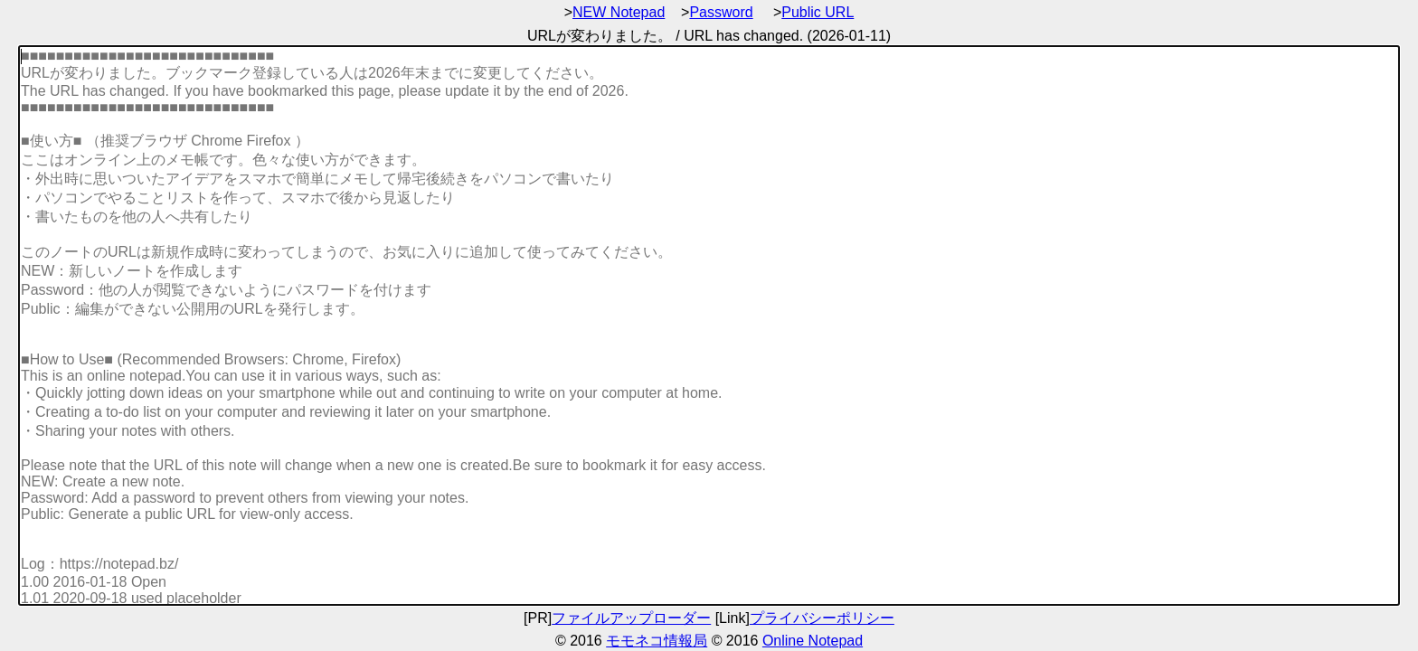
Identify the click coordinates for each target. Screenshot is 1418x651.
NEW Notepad (618, 12)
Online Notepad (812, 640)
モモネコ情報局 (656, 640)
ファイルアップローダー (631, 618)
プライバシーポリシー (822, 618)
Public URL (817, 12)
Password (720, 12)
